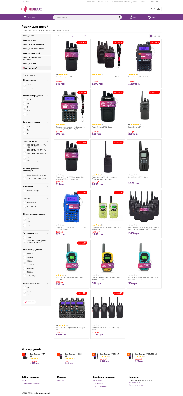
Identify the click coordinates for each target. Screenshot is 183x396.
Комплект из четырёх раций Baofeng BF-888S (107, 328)
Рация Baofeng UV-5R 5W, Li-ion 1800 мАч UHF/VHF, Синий (70, 228)
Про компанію (91, 2)
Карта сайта (61, 380)
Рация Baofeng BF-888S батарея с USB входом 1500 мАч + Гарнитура (70, 178)
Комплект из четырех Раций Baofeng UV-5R (71, 328)
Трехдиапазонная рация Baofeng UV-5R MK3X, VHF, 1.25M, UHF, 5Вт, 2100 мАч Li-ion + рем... (71, 128)
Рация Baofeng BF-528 (136, 127)
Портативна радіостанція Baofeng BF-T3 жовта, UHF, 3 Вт (107, 278)
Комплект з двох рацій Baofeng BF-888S (107, 77)
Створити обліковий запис (31, 383)
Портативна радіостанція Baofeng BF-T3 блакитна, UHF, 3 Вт (143, 278)
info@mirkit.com (134, 383)
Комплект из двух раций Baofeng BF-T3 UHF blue (71, 278)
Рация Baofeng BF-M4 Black (102, 127)
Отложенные (98, 383)
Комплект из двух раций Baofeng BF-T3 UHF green (107, 228)
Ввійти (23, 380)
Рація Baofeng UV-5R (37, 354)
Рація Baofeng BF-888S (64, 77)
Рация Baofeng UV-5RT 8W (138, 77)
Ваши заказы (97, 380)
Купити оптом (103, 2)
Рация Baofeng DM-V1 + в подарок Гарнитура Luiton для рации (105, 178)
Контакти (142, 2)
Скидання (29, 301)
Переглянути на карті (136, 385)
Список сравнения (100, 386)
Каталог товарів (35, 17)
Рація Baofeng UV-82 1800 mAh (146, 354)
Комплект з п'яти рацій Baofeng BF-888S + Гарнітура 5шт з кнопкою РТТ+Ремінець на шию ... (143, 228)
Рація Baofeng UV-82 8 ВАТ (109, 354)
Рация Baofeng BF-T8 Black (138, 177)
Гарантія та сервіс (116, 2)
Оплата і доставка (130, 2)
